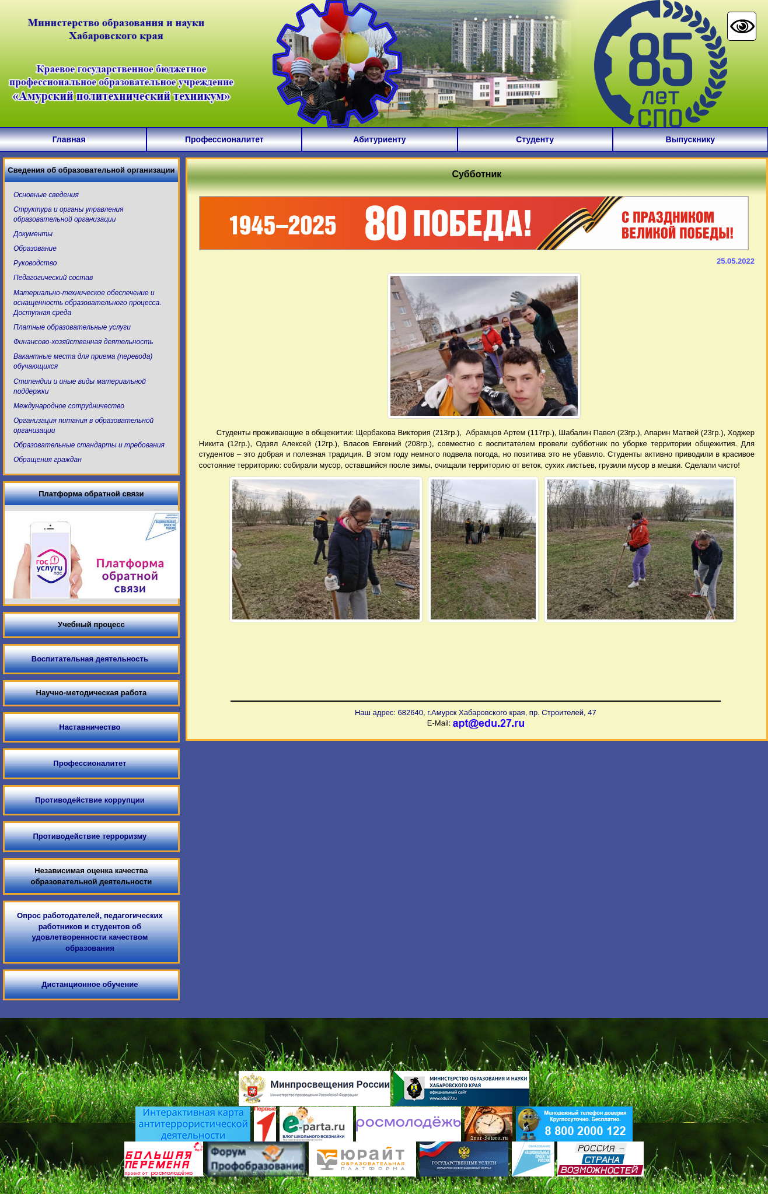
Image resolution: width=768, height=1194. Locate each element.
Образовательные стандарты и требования (89, 445)
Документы (33, 234)
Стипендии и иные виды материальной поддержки (79, 386)
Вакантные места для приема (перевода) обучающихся (82, 361)
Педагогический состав (53, 278)
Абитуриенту (379, 139)
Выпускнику (690, 139)
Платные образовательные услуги (72, 327)
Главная (69, 139)
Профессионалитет (224, 139)
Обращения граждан (47, 460)
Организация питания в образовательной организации (83, 425)
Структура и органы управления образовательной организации (68, 214)
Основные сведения (46, 195)
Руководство (35, 263)
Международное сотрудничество (68, 406)
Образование (35, 248)
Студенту (535, 139)
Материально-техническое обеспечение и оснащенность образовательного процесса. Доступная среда (87, 303)
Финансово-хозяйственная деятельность (83, 342)
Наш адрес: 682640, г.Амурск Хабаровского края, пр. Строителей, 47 (475, 712)
